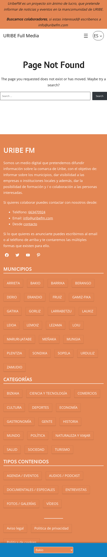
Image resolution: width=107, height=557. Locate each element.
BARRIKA (58, 283)
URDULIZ (88, 353)
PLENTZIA (14, 353)
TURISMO (62, 449)
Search (99, 96)
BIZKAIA (13, 393)
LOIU (76, 325)
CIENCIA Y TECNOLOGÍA (48, 393)
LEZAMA (55, 325)
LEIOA (11, 325)
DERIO (12, 297)
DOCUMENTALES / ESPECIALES (31, 489)
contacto (30, 224)
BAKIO (35, 283)
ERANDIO (34, 297)
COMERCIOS (87, 393)
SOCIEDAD (36, 449)
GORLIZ (35, 311)
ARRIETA (13, 283)
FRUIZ (57, 297)
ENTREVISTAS (76, 489)
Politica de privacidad (51, 528)
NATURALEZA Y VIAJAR (72, 435)
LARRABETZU (61, 311)
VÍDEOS (52, 503)
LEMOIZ (33, 325)
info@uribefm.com (53, 25)
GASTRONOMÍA (19, 421)
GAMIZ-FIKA (81, 297)
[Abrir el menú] (86, 36)
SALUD (12, 449)
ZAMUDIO (14, 367)
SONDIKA (39, 353)
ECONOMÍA (68, 407)
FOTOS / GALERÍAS (21, 503)
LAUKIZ (87, 311)
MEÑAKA (49, 339)
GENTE (47, 421)
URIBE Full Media (21, 35)
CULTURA (14, 407)
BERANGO (83, 283)
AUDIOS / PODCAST (64, 475)
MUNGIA (73, 339)
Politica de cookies (21, 542)
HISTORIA (70, 421)
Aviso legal (15, 528)
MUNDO (13, 435)
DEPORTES (40, 407)
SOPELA (64, 353)
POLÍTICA (38, 435)
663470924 (36, 212)
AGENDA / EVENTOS (22, 475)
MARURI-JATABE (19, 339)
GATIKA (12, 311)
